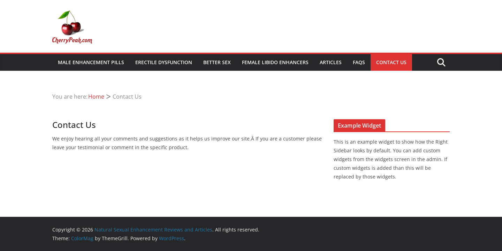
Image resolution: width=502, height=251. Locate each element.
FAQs (359, 62)
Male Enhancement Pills (91, 62)
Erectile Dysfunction (163, 62)
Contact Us (391, 62)
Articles (331, 62)
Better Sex (217, 62)
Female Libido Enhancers (275, 62)
